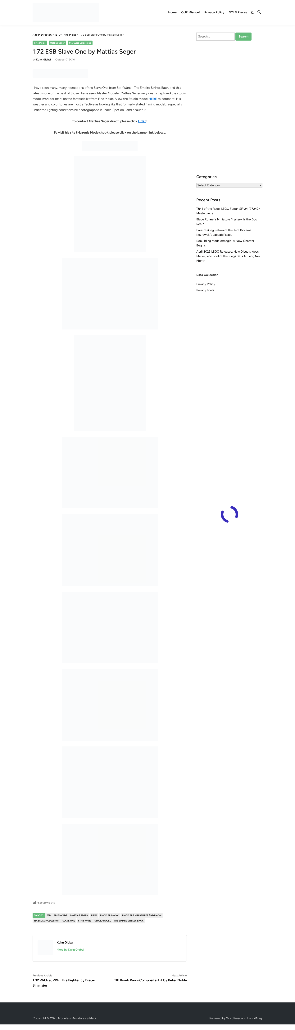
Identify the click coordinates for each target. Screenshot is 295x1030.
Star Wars (84, 920)
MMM (94, 915)
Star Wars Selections (80, 43)
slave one (68, 920)
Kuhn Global (43, 59)
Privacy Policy (214, 12)
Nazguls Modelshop (46, 920)
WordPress (233, 1018)
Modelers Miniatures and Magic (142, 915)
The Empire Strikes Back (128, 920)
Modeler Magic (109, 915)
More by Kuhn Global (70, 949)
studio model (102, 920)
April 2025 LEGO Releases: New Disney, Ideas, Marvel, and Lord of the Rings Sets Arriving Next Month (229, 256)
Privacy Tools (205, 290)
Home (172, 12)
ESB (49, 915)
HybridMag (254, 1018)
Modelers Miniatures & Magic (78, 1018)
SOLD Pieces (238, 12)
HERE (152, 99)
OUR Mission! (190, 12)
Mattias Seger (57, 43)
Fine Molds (40, 43)
